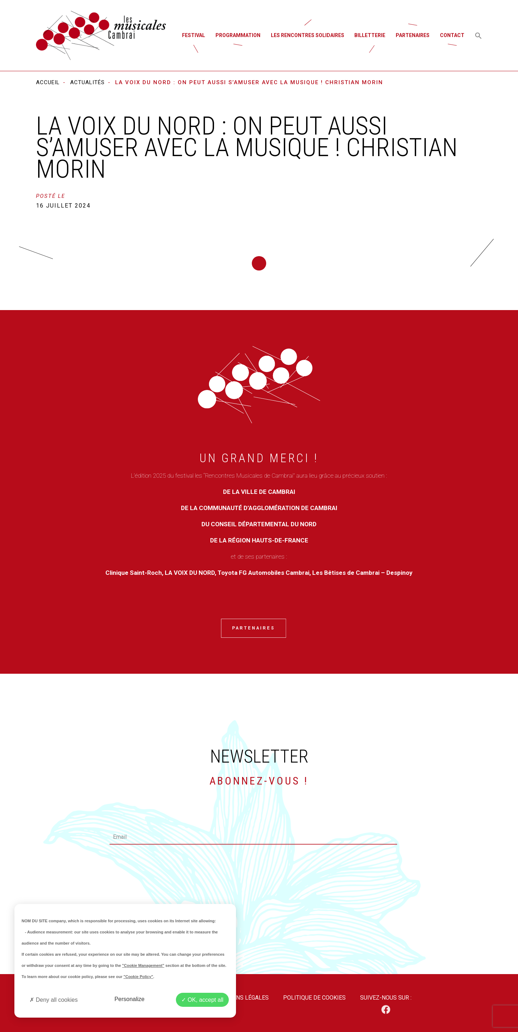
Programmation (237, 35)
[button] (478, 35)
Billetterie (369, 35)
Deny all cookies (53, 1000)
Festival (193, 35)
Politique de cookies (314, 997)
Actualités (87, 82)
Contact (452, 35)
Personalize (129, 999)
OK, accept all (202, 1000)
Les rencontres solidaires (307, 35)
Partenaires (413, 35)
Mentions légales (242, 997)
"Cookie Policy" (138, 976)
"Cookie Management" (143, 965)
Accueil (48, 82)
